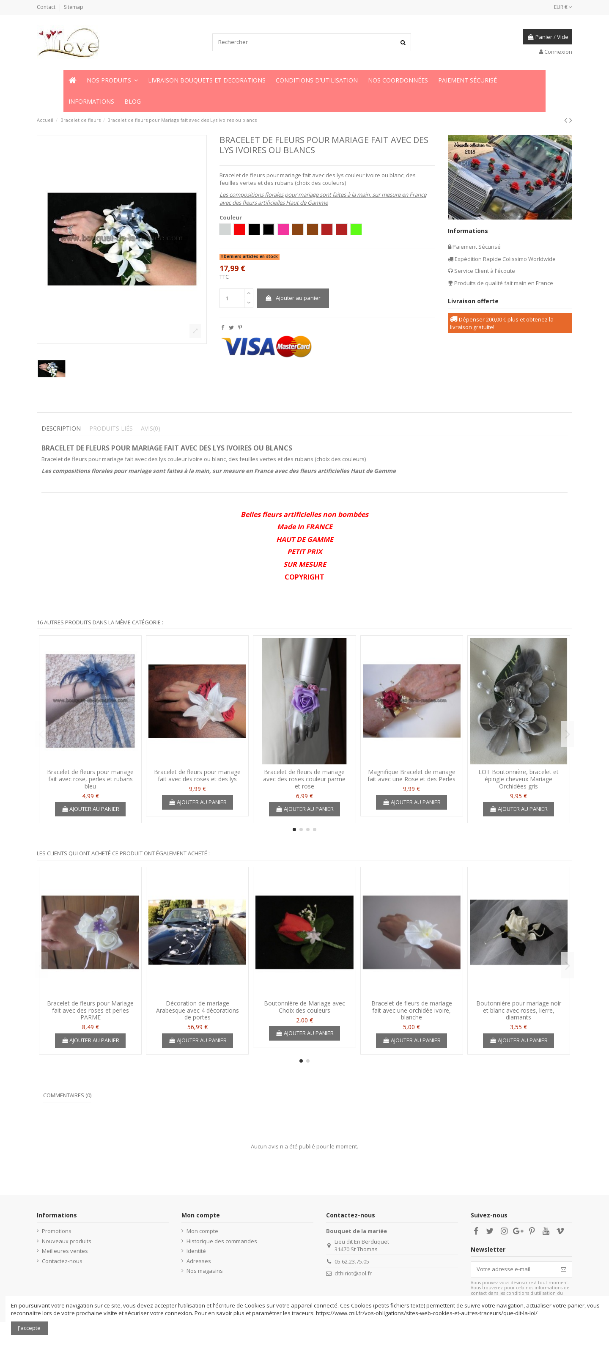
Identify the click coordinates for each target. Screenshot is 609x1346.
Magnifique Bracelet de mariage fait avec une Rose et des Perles (411, 775)
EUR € (563, 7)
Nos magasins (205, 1271)
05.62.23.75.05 (352, 1261)
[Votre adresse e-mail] (513, 1269)
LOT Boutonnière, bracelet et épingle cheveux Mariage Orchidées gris (518, 779)
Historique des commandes (222, 1241)
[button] (112, 80)
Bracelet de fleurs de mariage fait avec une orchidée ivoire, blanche (411, 1010)
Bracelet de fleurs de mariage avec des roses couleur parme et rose (304, 779)
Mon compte (202, 1231)
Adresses (199, 1261)
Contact (47, 7)
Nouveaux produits (66, 1241)
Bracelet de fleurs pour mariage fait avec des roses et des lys (197, 775)
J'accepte (29, 1328)
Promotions (56, 1231)
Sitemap (73, 7)
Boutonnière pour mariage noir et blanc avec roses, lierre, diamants (518, 1010)
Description (61, 428)
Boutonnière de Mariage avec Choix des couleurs (304, 1006)
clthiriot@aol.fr (353, 1273)
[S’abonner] (563, 1269)
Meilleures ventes (65, 1251)
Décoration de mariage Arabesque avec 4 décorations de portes (197, 1010)
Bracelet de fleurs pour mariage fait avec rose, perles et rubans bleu (90, 779)
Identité (196, 1251)
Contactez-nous (62, 1261)
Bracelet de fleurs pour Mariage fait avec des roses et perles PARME (90, 1010)
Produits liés (111, 428)
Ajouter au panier (293, 298)
